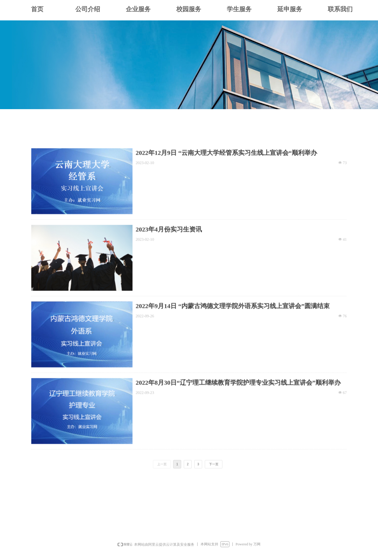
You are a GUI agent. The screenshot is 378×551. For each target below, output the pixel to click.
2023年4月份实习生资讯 (171, 241)
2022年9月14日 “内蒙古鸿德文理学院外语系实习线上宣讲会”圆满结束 (227, 308)
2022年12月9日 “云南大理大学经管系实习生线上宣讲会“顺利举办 (221, 174)
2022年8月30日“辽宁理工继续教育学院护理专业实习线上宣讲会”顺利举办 (232, 375)
